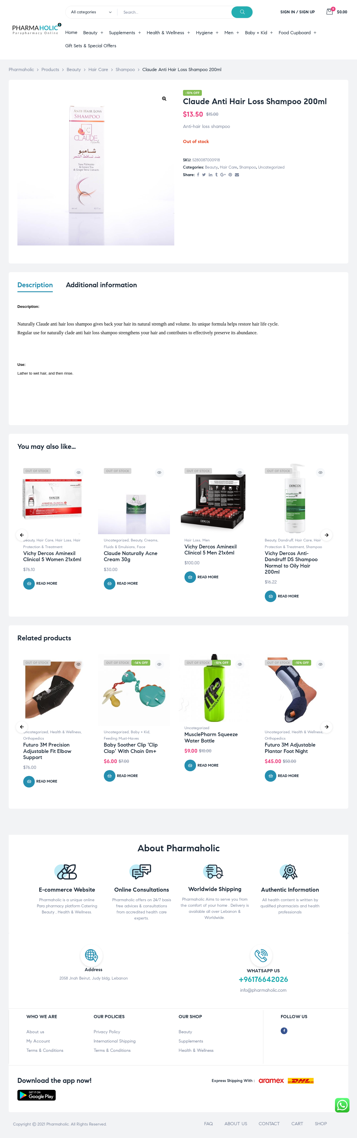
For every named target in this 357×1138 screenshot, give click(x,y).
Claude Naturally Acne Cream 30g (130, 557)
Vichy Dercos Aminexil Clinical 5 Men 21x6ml (210, 551)
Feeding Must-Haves (121, 740)
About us (35, 1033)
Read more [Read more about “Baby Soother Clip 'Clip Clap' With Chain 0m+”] (127, 777)
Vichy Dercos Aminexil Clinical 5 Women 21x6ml (52, 557)
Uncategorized (271, 167)
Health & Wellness (65, 733)
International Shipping (115, 1042)
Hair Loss (63, 541)
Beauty (211, 167)
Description (35, 285)
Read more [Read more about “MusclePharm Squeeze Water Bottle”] (207, 766)
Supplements (191, 1042)
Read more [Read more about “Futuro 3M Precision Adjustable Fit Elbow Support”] (46, 783)
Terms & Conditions (44, 1051)
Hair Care (228, 167)
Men (206, 541)
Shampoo (247, 167)
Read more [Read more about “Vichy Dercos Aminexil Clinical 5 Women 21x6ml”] (46, 585)
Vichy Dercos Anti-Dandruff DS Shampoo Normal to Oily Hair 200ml (291, 564)
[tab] (35, 289)
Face (141, 548)
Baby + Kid (140, 733)
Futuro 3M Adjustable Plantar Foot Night (290, 749)
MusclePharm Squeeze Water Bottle (211, 739)
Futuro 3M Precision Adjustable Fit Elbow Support (47, 752)
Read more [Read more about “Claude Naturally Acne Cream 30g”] (127, 585)
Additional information (101, 285)
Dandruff (285, 541)
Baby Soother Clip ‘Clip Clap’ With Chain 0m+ (131, 749)
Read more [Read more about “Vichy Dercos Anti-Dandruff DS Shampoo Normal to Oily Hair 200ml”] (288, 597)
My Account (38, 1042)
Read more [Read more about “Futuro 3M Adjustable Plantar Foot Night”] (288, 777)
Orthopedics (33, 740)
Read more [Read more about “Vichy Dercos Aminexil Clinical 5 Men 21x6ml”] (207, 578)
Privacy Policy (107, 1033)
